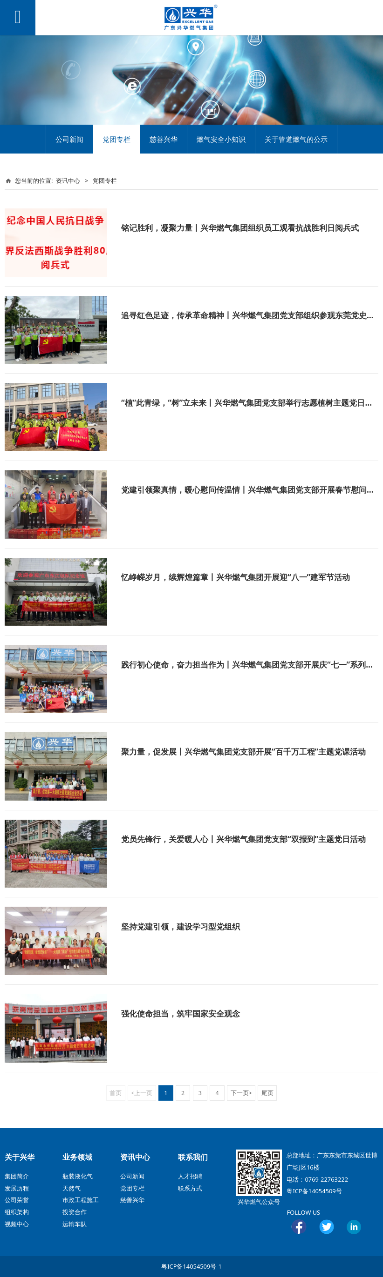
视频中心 (17, 1224)
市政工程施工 (80, 1200)
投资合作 (74, 1212)
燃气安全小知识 (221, 139)
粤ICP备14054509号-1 (191, 1266)
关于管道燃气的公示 (296, 139)
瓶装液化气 (77, 1176)
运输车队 (74, 1224)
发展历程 (17, 1188)
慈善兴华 (164, 139)
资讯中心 (68, 180)
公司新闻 (69, 139)
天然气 (71, 1188)
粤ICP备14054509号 (314, 1191)
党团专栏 (116, 139)
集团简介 (17, 1176)
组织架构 (17, 1212)
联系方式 (190, 1188)
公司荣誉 (17, 1200)
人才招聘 (190, 1176)
